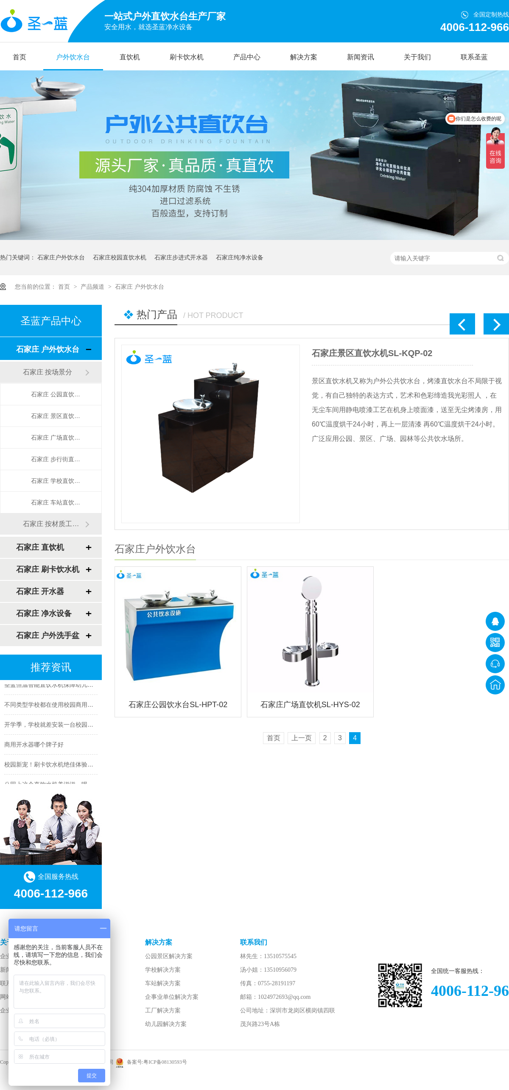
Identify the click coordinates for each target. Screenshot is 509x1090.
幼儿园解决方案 (166, 1024)
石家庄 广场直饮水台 (57, 437)
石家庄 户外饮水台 (139, 286)
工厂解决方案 (163, 1010)
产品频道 (93, 286)
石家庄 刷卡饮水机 (47, 569)
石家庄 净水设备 (44, 613)
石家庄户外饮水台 (61, 257)
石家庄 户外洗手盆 (47, 635)
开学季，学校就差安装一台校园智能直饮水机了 (66, 725)
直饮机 (130, 57)
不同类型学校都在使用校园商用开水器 (54, 705)
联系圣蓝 (474, 57)
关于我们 (417, 57)
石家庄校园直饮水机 (119, 257)
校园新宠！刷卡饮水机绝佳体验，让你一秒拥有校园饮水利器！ (87, 765)
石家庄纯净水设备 (239, 257)
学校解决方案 (163, 970)
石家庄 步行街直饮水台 (57, 459)
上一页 (301, 738)
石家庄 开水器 (40, 591)
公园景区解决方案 (169, 956)
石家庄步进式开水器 (181, 257)
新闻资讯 (360, 57)
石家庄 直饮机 (40, 547)
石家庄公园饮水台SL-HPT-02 (178, 704)
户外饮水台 (73, 57)
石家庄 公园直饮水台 (57, 394)
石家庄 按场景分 (47, 372)
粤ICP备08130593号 (165, 1062)
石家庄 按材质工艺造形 (54, 523)
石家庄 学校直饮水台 (57, 480)
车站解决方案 (163, 983)
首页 (19, 57)
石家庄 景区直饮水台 (57, 416)
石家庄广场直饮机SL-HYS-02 (310, 704)
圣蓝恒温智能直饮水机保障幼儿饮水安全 (57, 685)
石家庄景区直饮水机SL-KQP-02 (372, 353)
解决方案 (303, 57)
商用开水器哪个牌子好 (34, 745)
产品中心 (246, 57)
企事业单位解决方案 (172, 997)
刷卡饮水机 (187, 57)
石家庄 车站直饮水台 (57, 502)
